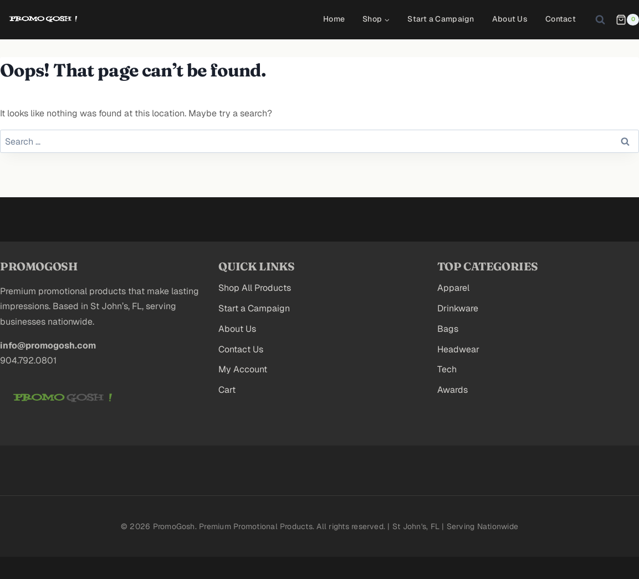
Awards (452, 390)
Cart (227, 390)
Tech (447, 369)
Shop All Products (254, 288)
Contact (560, 19)
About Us (510, 19)
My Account (242, 369)
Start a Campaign (440, 19)
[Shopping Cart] (627, 20)
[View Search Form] (600, 19)
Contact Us (240, 349)
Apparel (453, 288)
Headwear (458, 349)
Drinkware (457, 308)
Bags (447, 329)
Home (334, 19)
